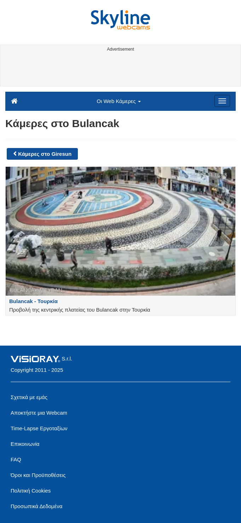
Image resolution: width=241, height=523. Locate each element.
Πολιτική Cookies (31, 491)
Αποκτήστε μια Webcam (39, 413)
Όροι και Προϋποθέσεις (38, 475)
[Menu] (222, 101)
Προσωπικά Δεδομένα (36, 506)
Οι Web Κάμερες (118, 101)
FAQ (16, 459)
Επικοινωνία (25, 444)
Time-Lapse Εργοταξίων (39, 428)
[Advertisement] (119, 70)
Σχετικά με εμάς (29, 397)
